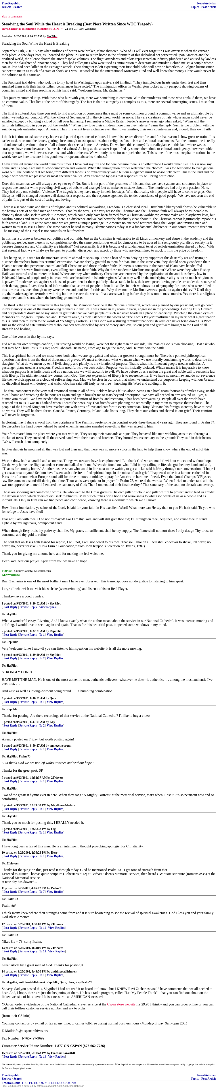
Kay (52, 722)
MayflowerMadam (63, 805)
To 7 (42, 891)
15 (3, 1053)
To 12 (42, 951)
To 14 (42, 1056)
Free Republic (11, 3)
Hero (54, 852)
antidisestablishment (64, 971)
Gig (53, 829)
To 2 (42, 658)
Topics (195, 7)
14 (3, 971)
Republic (55, 631)
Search (17, 7)
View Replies (47, 607)
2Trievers (57, 777)
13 (3, 948)
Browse (6, 7)
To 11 (42, 927)
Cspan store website (121, 1004)
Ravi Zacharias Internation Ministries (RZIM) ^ (32, 28)
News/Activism (206, 3)
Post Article (208, 7)
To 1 (42, 634)
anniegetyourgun (60, 745)
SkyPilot (55, 603)
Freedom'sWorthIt (63, 1053)
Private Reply (28, 607)
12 (3, 924)
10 (3, 852)
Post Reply (10, 607)
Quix (53, 698)
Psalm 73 (56, 888)
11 (3, 888)
